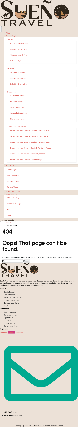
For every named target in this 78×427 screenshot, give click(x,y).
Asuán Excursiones (17, 101)
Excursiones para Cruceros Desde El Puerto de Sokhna (30, 142)
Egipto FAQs (8, 318)
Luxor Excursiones (17, 107)
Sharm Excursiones (17, 119)
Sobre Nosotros (11, 194)
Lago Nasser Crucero (18, 78)
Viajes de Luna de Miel (18, 55)
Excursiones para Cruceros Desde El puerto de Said (29, 130)
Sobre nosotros (10, 312)
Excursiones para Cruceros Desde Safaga (26, 159)
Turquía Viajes (12, 187)
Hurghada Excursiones (18, 113)
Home (8, 222)
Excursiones (11, 92)
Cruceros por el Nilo (17, 72)
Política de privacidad (12, 323)
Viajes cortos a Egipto (18, 49)
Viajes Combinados (13, 191)
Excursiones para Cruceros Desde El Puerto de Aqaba (30, 148)
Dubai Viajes (12, 170)
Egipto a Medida (10, 306)
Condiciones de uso (11, 326)
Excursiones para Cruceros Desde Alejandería (27, 154)
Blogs (9, 209)
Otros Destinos (11, 166)
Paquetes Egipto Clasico (19, 43)
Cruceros (10, 69)
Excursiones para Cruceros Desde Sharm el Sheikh (29, 136)
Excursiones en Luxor (12, 303)
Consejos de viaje (10, 315)
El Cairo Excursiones (17, 96)
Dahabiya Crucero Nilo (18, 84)
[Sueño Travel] (35, 13)
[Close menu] (1, 30)
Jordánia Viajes (13, 175)
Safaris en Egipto (16, 61)
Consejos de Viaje (14, 204)
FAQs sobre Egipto (14, 198)
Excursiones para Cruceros (17, 127)
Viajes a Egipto (11, 36)
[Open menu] (1, 27)
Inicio (8, 33)
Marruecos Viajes (13, 181)
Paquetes (10, 40)
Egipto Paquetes (10, 292)
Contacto (11, 215)
